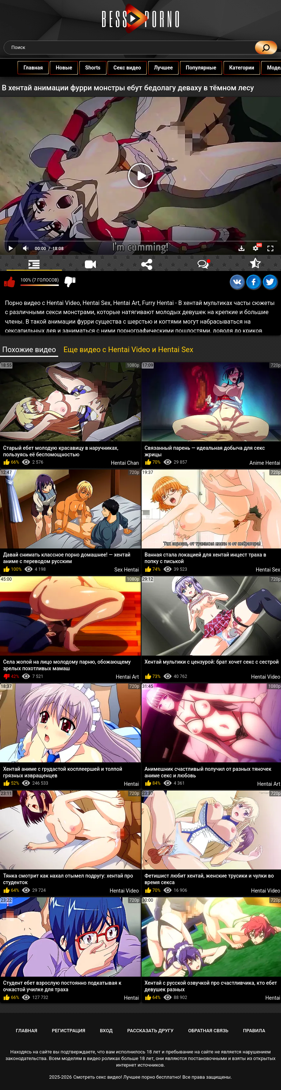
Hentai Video (124, 891)
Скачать (241, 248)
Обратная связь (208, 1030)
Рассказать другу (150, 1030)
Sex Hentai (127, 570)
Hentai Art (127, 677)
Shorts (93, 68)
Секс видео (128, 68)
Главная (34, 68)
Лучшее (164, 68)
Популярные (202, 68)
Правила (254, 1030)
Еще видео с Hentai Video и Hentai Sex (128, 349)
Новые (64, 68)
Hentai (131, 784)
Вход (106, 1030)
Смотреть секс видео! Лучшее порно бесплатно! (127, 1077)
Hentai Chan (125, 463)
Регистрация (68, 1030)
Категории (242, 68)
